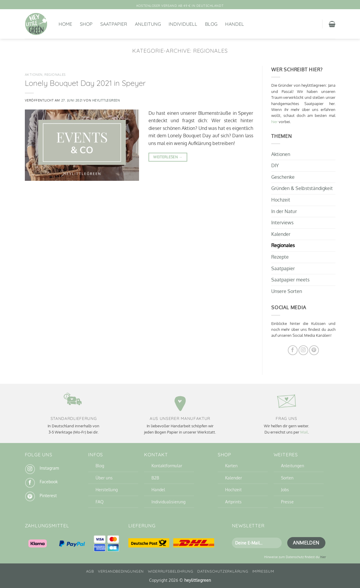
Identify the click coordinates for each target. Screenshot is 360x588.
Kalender (280, 234)
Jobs (285, 489)
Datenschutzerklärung (222, 571)
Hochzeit (280, 200)
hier (274, 121)
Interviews (282, 222)
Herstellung (107, 489)
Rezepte (280, 257)
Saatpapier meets (290, 280)
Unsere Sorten (286, 291)
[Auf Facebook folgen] (293, 350)
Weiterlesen (168, 157)
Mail (304, 432)
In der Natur (284, 211)
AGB (90, 571)
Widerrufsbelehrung (170, 571)
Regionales (55, 75)
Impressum (263, 571)
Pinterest (48, 495)
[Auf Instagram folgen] (303, 350)
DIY (275, 165)
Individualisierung (168, 501)
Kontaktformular (166, 465)
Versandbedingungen (121, 571)
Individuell (183, 24)
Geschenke (283, 177)
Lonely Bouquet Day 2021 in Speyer (85, 83)
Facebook (49, 481)
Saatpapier (113, 24)
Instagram (49, 468)
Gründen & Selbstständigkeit (302, 188)
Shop (86, 24)
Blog (211, 24)
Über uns (104, 477)
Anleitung (148, 24)
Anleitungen (292, 465)
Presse (287, 501)
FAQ (100, 501)
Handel (234, 24)
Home (65, 24)
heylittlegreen (106, 100)
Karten (231, 465)
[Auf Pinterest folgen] (314, 350)
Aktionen (34, 75)
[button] (332, 23)
